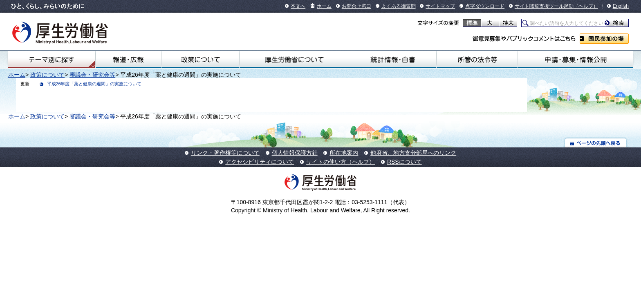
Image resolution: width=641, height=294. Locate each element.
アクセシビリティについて (259, 161)
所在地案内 (343, 152)
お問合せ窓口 (356, 6)
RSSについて (404, 161)
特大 (508, 23)
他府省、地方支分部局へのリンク (413, 152)
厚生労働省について (294, 59)
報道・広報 (128, 59)
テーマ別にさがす (51, 59)
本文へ (298, 6)
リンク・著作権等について (225, 152)
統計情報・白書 (392, 59)
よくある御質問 (398, 6)
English (621, 6)
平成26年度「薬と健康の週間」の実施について (94, 83)
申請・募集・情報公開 (575, 59)
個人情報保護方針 (295, 152)
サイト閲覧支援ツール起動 (544, 6)
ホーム (324, 6)
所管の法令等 (477, 59)
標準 (472, 23)
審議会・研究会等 (92, 74)
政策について (200, 59)
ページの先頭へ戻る (596, 142)
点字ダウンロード (484, 6)
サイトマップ (440, 6)
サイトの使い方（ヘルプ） (340, 161)
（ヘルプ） (586, 6)
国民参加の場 (604, 38)
